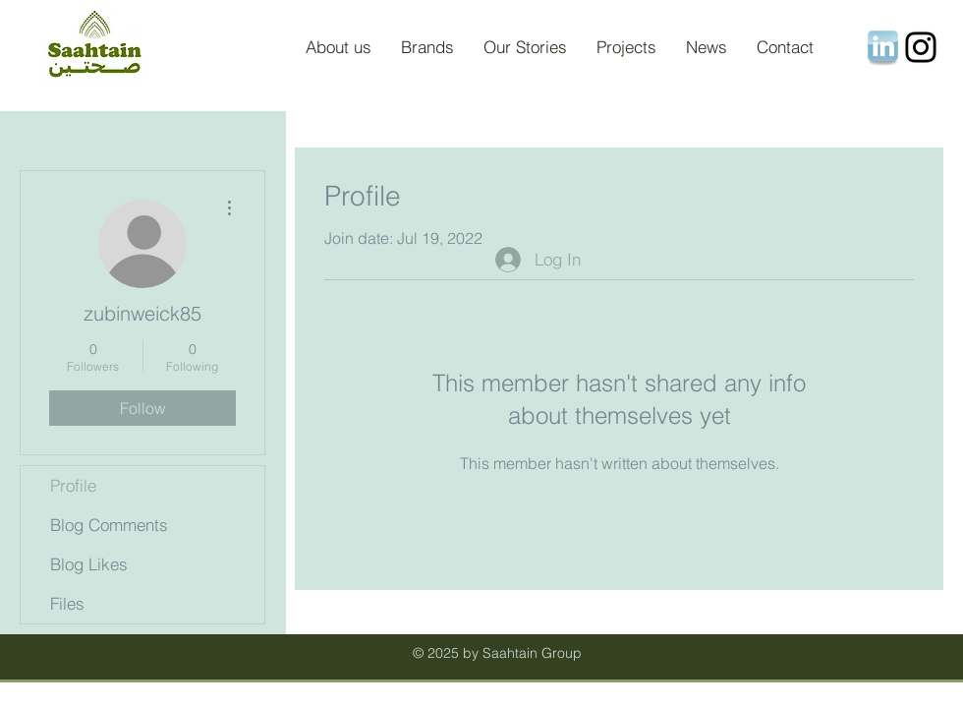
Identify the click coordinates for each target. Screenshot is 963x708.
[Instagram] (920, 47)
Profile (73, 485)
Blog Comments (109, 524)
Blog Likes (89, 564)
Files (67, 603)
